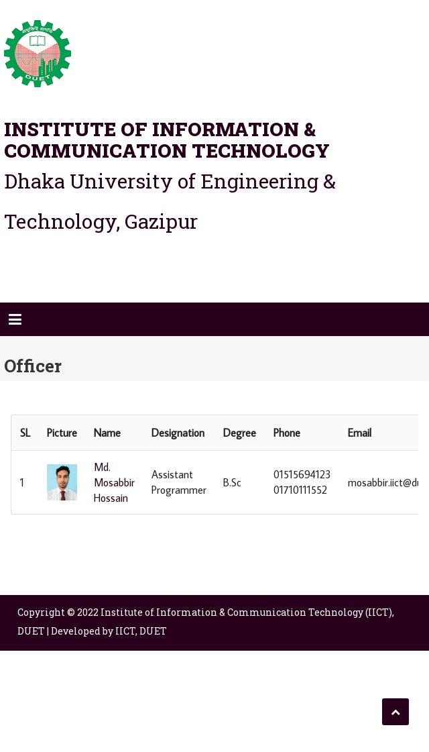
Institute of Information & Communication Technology (167, 140)
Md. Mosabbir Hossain (114, 482)
